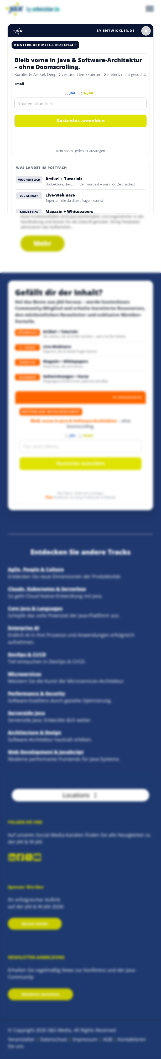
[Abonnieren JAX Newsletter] (66, 93)
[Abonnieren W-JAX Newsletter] (80, 93)
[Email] (80, 103)
